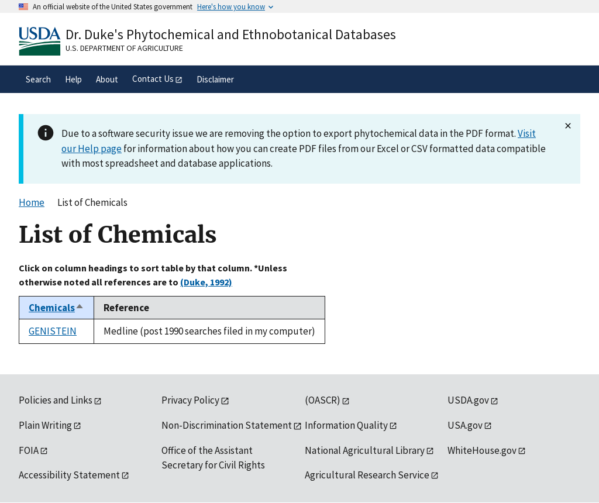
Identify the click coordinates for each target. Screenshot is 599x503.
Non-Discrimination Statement (226, 425)
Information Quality (346, 425)
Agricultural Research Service (367, 474)
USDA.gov (468, 400)
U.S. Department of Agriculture (124, 48)
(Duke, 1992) (206, 282)
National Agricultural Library (365, 450)
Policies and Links (55, 400)
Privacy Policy (190, 400)
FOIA (29, 450)
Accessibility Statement (69, 474)
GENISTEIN (53, 331)
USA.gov (465, 425)
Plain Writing (45, 425)
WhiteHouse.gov (482, 450)
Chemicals (56, 307)
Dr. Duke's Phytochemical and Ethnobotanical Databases (231, 34)
